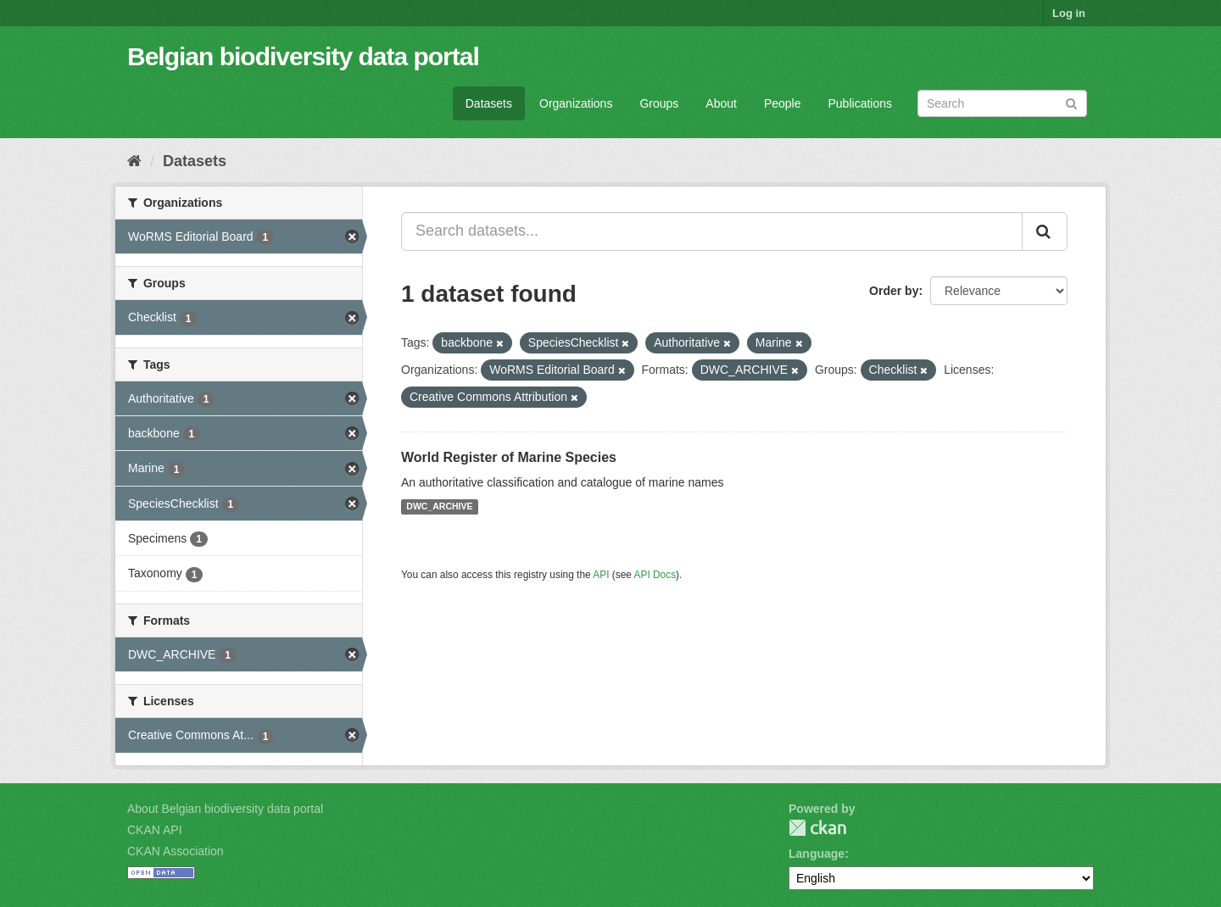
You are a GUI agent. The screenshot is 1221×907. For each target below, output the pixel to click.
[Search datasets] (1002, 103)
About (721, 103)
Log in (1068, 13)
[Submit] (1071, 102)
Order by (893, 291)
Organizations (575, 103)
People (782, 103)
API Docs (655, 575)
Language (817, 853)
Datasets (489, 103)
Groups (658, 103)
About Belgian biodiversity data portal (225, 808)
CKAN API (154, 830)
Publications (860, 103)
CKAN (817, 828)
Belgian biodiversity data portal (303, 56)
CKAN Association (175, 851)
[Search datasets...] (712, 231)
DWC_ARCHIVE (439, 507)
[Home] (134, 161)
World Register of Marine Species (508, 457)
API (601, 575)
